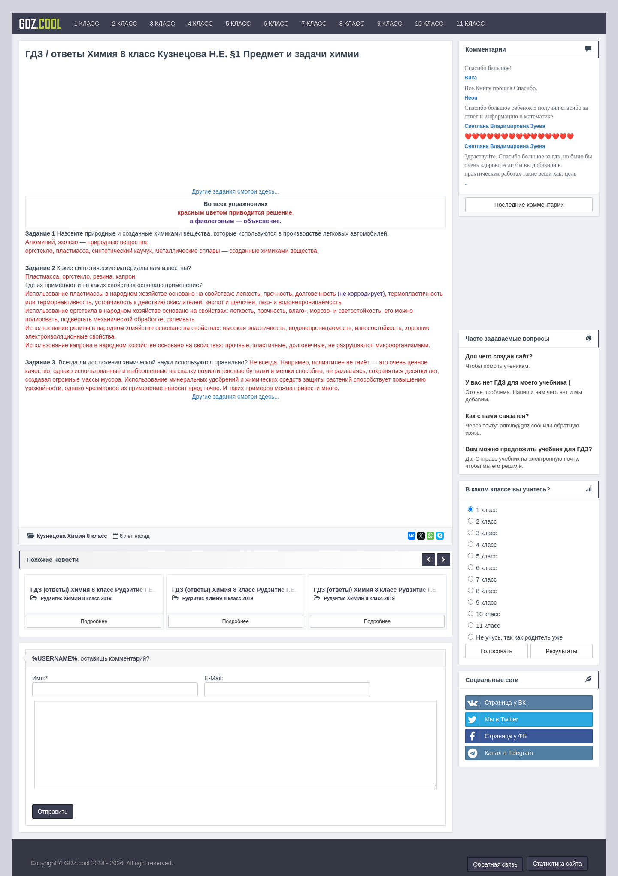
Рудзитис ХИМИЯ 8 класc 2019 (76, 598)
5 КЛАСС (238, 23)
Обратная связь (495, 864)
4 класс (486, 544)
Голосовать (496, 651)
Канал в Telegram (499, 753)
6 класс (486, 567)
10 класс (488, 614)
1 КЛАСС (86, 23)
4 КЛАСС (200, 23)
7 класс (486, 579)
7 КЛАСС (313, 23)
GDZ (40, 23)
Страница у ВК (496, 702)
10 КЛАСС (429, 23)
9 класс (486, 602)
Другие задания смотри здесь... (235, 191)
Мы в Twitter (492, 719)
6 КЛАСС (276, 23)
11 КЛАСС (470, 23)
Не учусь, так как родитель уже (519, 637)
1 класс (486, 509)
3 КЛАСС (162, 23)
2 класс (486, 521)
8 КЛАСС (351, 23)
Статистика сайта (557, 863)
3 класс (486, 533)
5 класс (486, 556)
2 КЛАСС (124, 23)
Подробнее (94, 621)
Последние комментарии (529, 204)
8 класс (486, 591)
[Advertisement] (235, 127)
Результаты (562, 651)
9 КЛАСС (389, 23)
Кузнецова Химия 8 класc (71, 536)
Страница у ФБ (496, 736)
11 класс (488, 625)
